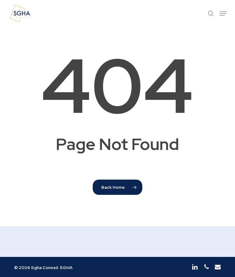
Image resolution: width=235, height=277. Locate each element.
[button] (223, 13)
